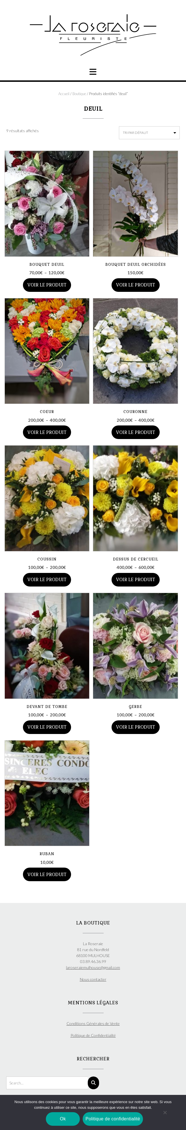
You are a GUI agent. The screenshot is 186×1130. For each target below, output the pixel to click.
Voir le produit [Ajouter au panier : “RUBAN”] (47, 875)
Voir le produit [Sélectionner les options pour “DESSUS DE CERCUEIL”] (135, 580)
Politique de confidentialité (112, 1118)
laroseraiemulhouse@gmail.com (93, 967)
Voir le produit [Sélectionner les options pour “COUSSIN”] (47, 580)
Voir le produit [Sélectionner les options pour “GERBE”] (135, 727)
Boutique (79, 93)
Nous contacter (93, 979)
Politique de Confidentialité (93, 1035)
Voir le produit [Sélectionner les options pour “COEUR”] (47, 432)
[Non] (165, 1112)
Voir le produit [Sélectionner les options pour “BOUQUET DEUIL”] (47, 285)
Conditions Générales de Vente (93, 1023)
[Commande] (149, 132)
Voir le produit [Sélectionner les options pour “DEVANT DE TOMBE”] (47, 727)
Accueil (63, 93)
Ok (63, 1118)
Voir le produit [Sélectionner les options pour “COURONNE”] (135, 432)
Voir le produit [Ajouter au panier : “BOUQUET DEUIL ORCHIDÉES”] (135, 285)
